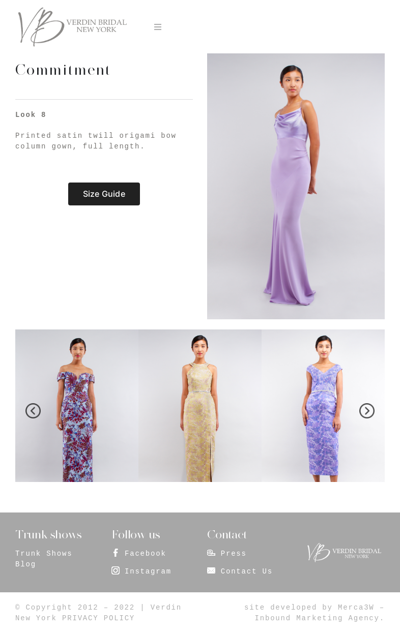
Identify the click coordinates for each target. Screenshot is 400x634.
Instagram (148, 571)
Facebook (145, 554)
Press (234, 554)
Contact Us (247, 571)
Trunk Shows (43, 554)
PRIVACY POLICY (98, 618)
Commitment (63, 70)
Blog (25, 564)
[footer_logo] (344, 546)
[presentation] (33, 410)
